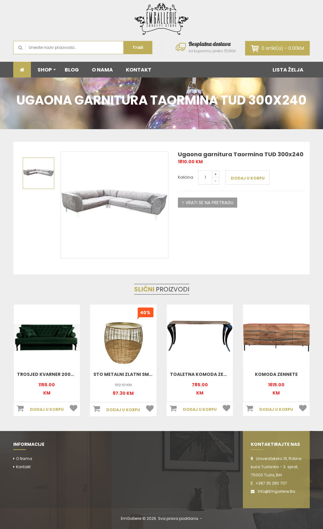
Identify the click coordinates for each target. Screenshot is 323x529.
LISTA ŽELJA (288, 69)
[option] (114, 204)
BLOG (72, 69)
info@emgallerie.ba (276, 491)
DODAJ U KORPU (248, 178)
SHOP (47, 69)
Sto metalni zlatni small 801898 (133, 374)
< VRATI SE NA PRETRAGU (207, 202)
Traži (137, 47)
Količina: (186, 177)
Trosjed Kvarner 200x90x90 (53, 374)
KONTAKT (138, 69)
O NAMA (102, 69)
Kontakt (23, 466)
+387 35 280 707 (271, 483)
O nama (24, 458)
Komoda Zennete (276, 374)
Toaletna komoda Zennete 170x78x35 (217, 374)
